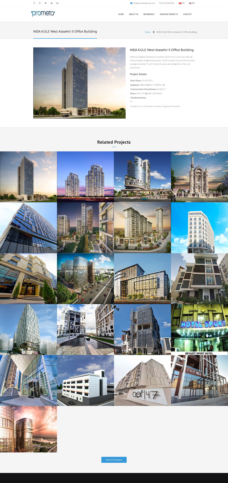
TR (183, 3)
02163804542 (167, 3)
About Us (133, 14)
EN (193, 3)
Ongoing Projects (169, 14)
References (149, 15)
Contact (187, 14)
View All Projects (114, 459)
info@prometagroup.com (144, 3)
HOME (121, 14)
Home (147, 32)
